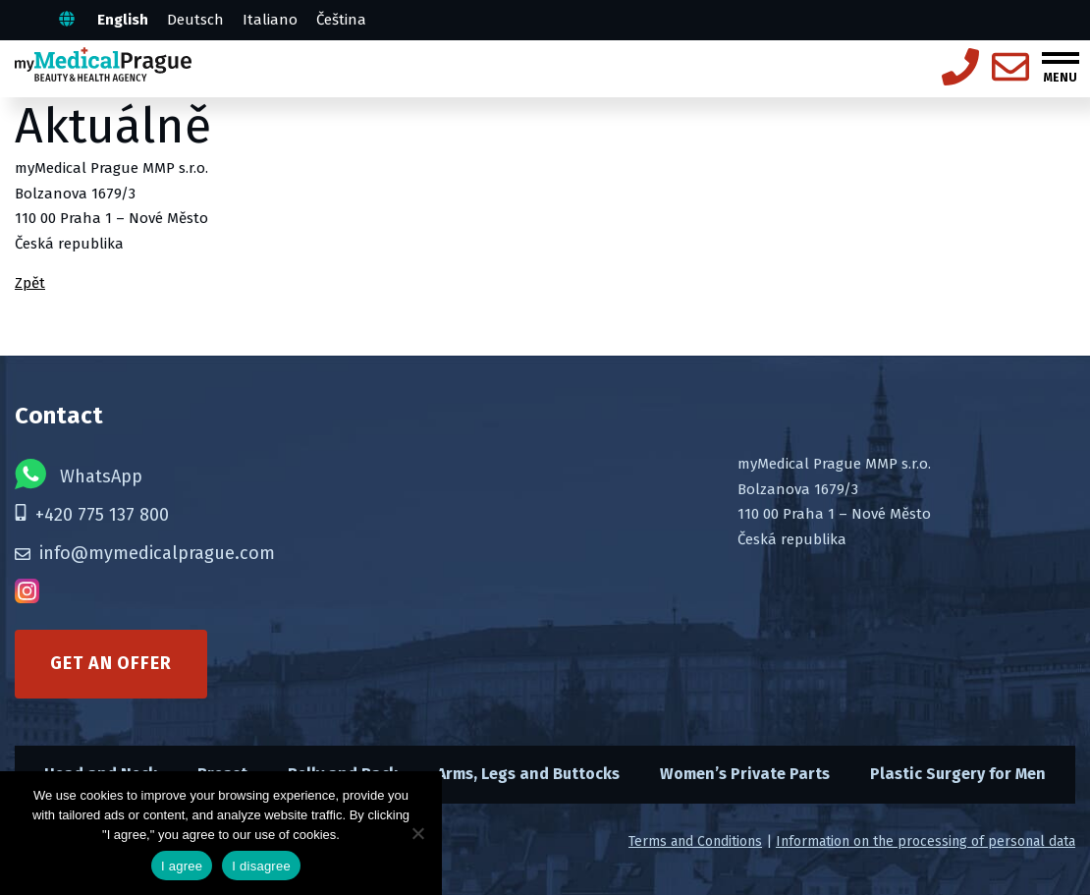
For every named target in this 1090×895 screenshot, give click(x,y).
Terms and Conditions (695, 841)
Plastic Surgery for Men (958, 773)
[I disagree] (417, 833)
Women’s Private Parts (745, 773)
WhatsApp (78, 474)
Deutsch (195, 19)
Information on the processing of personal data (925, 841)
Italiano (270, 19)
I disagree (261, 866)
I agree (181, 866)
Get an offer (111, 663)
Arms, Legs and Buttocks (528, 773)
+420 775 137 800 (92, 515)
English (122, 19)
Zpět (30, 283)
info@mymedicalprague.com (145, 553)
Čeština (341, 19)
